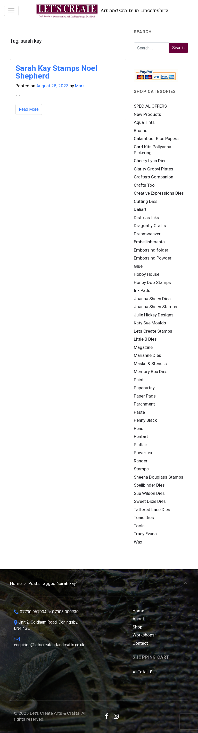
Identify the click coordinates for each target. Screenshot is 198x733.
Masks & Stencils (150, 363)
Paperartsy (144, 387)
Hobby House (146, 274)
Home (16, 583)
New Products (147, 114)
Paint (139, 379)
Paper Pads (145, 396)
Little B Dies (145, 339)
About (138, 618)
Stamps (141, 468)
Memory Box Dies (151, 371)
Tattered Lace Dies (152, 509)
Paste (139, 412)
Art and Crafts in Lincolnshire (101, 11)
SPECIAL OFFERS (150, 106)
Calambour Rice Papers (156, 138)
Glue (138, 266)
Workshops (143, 634)
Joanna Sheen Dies (152, 298)
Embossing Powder (152, 258)
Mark (80, 85)
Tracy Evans (145, 533)
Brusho (140, 130)
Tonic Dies (144, 517)
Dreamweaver (147, 233)
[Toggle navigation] (11, 11)
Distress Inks (146, 217)
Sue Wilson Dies (149, 493)
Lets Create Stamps (153, 331)
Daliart (140, 209)
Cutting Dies (146, 201)
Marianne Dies (147, 355)
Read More (29, 109)
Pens (138, 428)
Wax (138, 542)
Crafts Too (144, 185)
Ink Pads (142, 290)
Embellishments (149, 241)
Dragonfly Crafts (150, 225)
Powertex (143, 452)
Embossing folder (151, 250)
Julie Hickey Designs (154, 314)
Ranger (140, 460)
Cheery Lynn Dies (150, 160)
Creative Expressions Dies (159, 193)
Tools (139, 525)
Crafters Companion (153, 176)
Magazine (143, 347)
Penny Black (145, 420)
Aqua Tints (144, 122)
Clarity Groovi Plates (153, 168)
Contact (140, 643)
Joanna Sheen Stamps (155, 306)
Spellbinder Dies (149, 485)
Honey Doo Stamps (152, 282)
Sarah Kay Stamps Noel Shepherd (56, 72)
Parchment (144, 404)
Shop (137, 626)
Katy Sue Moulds (150, 322)
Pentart (141, 436)
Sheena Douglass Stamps (158, 477)
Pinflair (140, 444)
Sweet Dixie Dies (150, 501)
